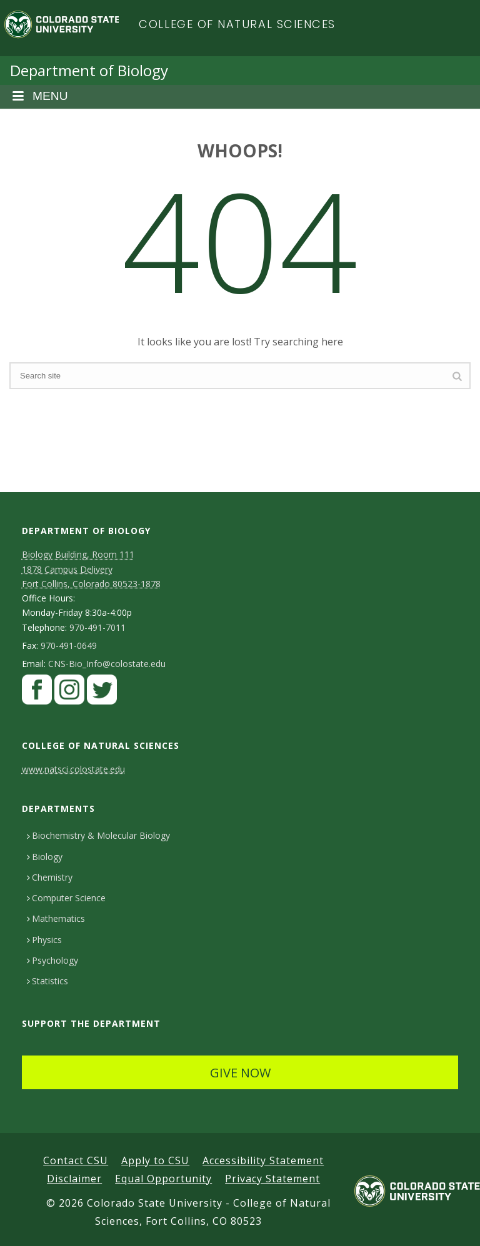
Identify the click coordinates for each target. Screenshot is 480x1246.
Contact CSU (75, 1160)
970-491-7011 (97, 627)
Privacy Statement (272, 1178)
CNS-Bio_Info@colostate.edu (107, 664)
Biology (44, 857)
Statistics (47, 981)
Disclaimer (74, 1178)
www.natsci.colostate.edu (73, 769)
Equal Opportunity (163, 1178)
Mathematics (56, 918)
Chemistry (49, 877)
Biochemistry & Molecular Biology (98, 835)
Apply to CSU (155, 1160)
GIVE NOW (240, 1072)
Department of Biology (89, 70)
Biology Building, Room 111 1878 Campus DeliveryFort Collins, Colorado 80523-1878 (91, 568)
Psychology (52, 960)
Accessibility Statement (263, 1160)
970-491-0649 (69, 645)
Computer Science (66, 898)
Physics (44, 940)
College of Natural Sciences (237, 24)
